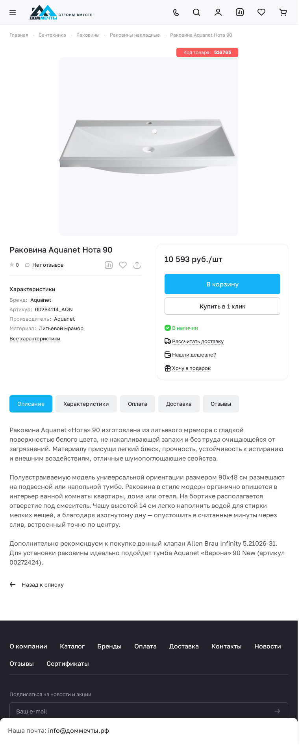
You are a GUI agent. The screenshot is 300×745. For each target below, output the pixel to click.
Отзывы (221, 403)
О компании (28, 646)
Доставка (179, 403)
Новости (267, 646)
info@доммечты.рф (78, 730)
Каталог (72, 646)
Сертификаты (67, 663)
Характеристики (86, 403)
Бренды (109, 646)
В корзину (222, 284)
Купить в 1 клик (223, 306)
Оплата (137, 403)
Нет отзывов (44, 265)
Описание (30, 403)
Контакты (226, 646)
